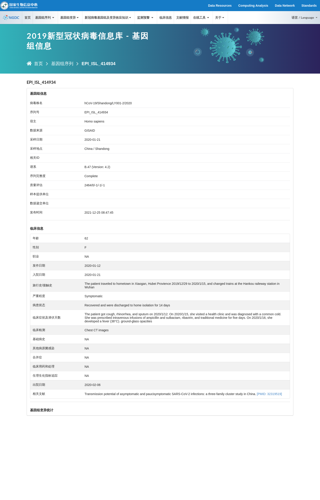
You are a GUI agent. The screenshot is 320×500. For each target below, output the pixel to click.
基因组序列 (62, 63)
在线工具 (201, 17)
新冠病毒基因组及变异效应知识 (108, 17)
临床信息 (165, 17)
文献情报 (182, 17)
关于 (220, 17)
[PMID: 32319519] (269, 394)
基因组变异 (70, 17)
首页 (27, 17)
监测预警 (145, 17)
